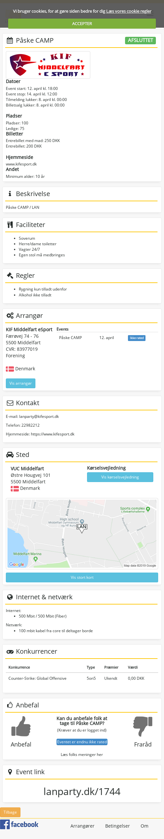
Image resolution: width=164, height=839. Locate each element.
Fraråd (143, 744)
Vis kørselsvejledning (120, 477)
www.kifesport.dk (21, 164)
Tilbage (10, 812)
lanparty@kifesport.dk (39, 416)
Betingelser (117, 826)
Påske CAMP (70, 337)
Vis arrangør (20, 383)
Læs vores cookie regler (128, 11)
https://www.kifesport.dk (52, 434)
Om (144, 826)
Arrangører (82, 826)
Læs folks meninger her (82, 754)
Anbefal (21, 744)
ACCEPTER (82, 23)
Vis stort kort (82, 577)
